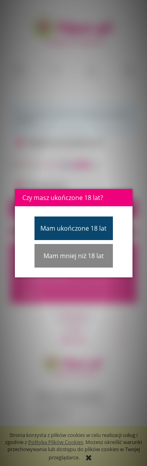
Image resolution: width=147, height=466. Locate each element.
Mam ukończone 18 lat (73, 228)
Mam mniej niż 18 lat (74, 255)
